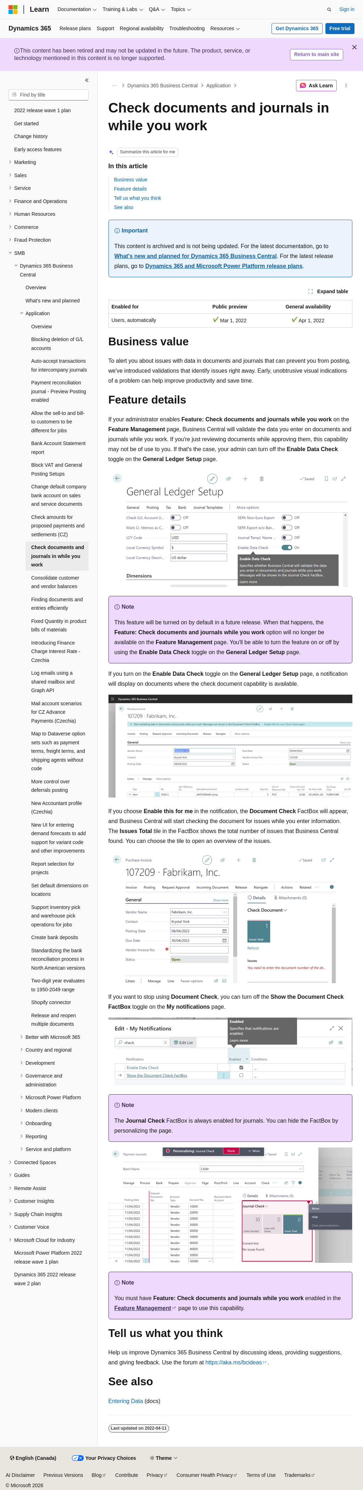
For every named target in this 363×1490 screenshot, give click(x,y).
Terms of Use (260, 1475)
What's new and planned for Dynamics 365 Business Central (196, 256)
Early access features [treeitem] (38, 149)
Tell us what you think (137, 198)
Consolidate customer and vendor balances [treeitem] (55, 582)
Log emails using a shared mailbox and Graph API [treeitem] (52, 681)
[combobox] (49, 95)
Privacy (155, 1475)
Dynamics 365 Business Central (162, 85)
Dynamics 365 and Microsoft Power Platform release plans (224, 266)
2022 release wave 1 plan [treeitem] (42, 110)
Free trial (339, 28)
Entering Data (125, 1401)
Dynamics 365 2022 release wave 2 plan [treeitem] (45, 1279)
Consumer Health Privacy (205, 1475)
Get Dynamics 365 (297, 28)
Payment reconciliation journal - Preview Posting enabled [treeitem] (58, 391)
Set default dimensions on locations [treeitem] (59, 890)
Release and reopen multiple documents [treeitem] (53, 1020)
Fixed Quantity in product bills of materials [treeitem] (58, 625)
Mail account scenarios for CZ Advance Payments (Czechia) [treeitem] (56, 712)
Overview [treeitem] (36, 287)
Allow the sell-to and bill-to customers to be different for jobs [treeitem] (58, 421)
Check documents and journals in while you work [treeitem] (57, 556)
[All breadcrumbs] (114, 85)
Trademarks (297, 1475)
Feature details (130, 189)
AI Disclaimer (20, 1475)
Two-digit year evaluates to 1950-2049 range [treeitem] (58, 985)
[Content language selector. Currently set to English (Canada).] (33, 1458)
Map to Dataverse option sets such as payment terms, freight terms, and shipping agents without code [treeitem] (58, 751)
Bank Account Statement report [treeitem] (58, 447)
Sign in (346, 9)
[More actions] (346, 85)
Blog (97, 1475)
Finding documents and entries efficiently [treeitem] (57, 604)
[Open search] (329, 9)
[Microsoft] (13, 9)
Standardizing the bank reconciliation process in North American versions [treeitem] (58, 959)
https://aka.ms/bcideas (233, 1362)
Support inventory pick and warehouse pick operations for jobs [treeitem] (55, 915)
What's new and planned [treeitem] (53, 300)
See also (123, 207)
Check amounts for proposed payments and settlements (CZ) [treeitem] (57, 525)
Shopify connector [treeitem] (51, 1002)
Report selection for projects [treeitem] (52, 868)
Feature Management (143, 1308)
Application (218, 85)
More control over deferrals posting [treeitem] (50, 786)
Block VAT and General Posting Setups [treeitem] (56, 469)
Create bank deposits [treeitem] (54, 937)
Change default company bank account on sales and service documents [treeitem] (58, 495)
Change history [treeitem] (31, 136)
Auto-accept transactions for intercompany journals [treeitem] (59, 365)
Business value (130, 179)
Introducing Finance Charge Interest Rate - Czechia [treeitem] (55, 651)
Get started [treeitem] (26, 123)
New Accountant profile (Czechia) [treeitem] (56, 807)
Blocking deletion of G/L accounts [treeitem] (57, 343)
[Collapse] (86, 80)
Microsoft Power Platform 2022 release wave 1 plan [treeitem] (48, 1257)
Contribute (126, 1475)
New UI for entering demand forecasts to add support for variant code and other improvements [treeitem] (58, 838)
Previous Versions (63, 1475)
